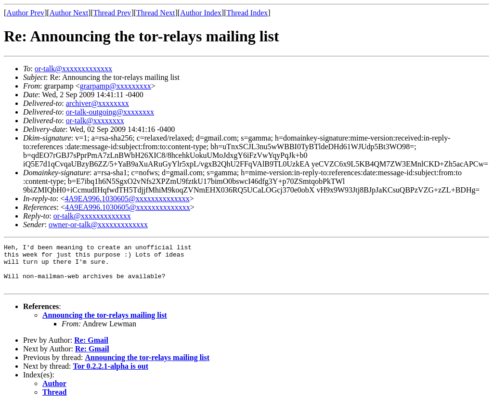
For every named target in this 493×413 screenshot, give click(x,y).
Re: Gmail (91, 349)
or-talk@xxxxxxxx (95, 120)
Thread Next (155, 13)
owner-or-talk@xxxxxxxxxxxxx (98, 224)
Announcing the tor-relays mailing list (104, 324)
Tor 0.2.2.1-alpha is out (110, 375)
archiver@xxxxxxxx (97, 103)
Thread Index (247, 13)
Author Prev (25, 13)
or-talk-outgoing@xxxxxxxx (110, 112)
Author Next (69, 13)
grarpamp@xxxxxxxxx (115, 86)
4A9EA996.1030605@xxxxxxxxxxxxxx (127, 198)
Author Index (200, 13)
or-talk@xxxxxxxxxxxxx (73, 69)
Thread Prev (112, 13)
